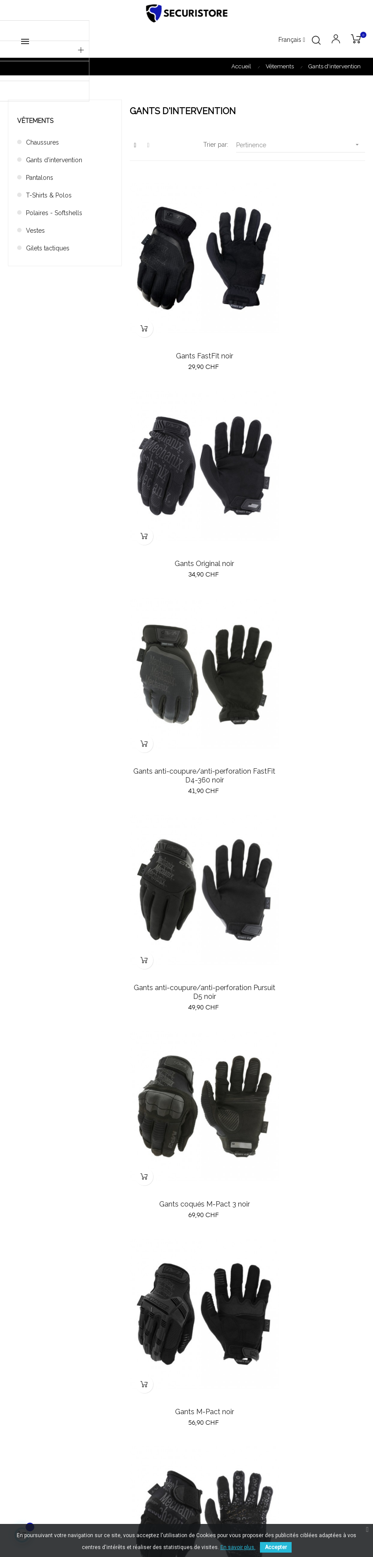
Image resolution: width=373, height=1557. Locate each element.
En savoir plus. (238, 1547)
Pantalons (39, 177)
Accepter (276, 1547)
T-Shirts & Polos (49, 195)
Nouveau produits (155, 1324)
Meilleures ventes (155, 1340)
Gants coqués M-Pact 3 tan (308, 930)
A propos (264, 1324)
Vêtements (35, 120)
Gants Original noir (308, 315)
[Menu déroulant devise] (291, 40)
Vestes (35, 230)
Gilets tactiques (47, 248)
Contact (262, 1371)
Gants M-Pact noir (308, 725)
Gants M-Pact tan (186, 1135)
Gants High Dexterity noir (186, 930)
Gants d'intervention (54, 160)
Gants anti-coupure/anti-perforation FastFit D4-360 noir (186, 524)
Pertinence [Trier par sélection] (300, 145)
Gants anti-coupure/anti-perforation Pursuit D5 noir (308, 524)
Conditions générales (282, 1340)
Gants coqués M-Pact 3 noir (186, 725)
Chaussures (42, 142)
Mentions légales (275, 1356)
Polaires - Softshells (54, 212)
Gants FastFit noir (186, 315)
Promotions (146, 1356)
